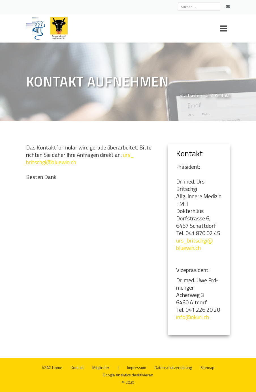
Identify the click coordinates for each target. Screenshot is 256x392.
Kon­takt (222, 95)
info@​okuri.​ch (192, 317)
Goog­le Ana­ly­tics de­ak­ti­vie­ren (128, 375)
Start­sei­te (189, 95)
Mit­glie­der (100, 368)
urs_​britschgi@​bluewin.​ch (194, 244)
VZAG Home (52, 368)
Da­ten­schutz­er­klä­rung (173, 368)
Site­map (207, 368)
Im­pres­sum (136, 368)
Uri (207, 95)
